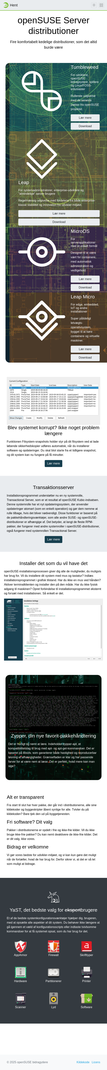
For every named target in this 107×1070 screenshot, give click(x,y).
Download (85, 126)
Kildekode (83, 1062)
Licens (96, 1062)
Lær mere (85, 117)
